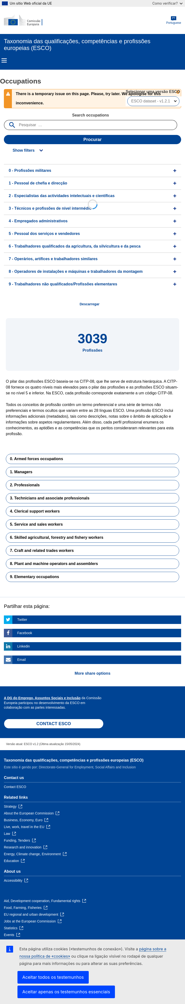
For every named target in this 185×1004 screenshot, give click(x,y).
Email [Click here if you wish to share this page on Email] (21, 660)
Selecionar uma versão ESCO (153, 92)
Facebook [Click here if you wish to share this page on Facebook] (24, 633)
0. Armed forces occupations (36, 459)
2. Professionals (25, 485)
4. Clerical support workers (35, 511)
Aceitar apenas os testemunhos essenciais (66, 991)
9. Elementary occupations (34, 577)
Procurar (92, 139)
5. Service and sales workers (36, 524)
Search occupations (90, 115)
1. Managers (21, 472)
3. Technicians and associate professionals (49, 498)
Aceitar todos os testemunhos (53, 977)
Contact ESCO (15, 787)
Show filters (24, 150)
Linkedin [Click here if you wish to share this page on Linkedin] (23, 646)
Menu (4, 60)
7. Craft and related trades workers (42, 550)
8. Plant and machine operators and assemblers (54, 564)
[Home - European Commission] (27, 20)
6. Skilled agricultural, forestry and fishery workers (56, 537)
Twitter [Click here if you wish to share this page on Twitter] (22, 620)
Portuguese (173, 20)
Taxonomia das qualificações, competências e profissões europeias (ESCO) (74, 760)
